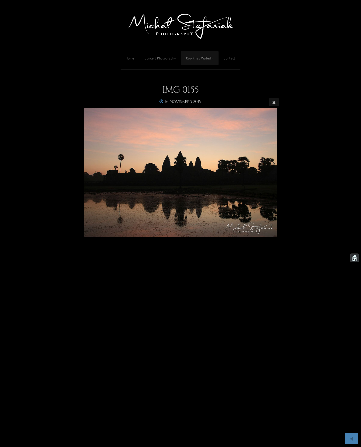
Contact (229, 58)
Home (130, 58)
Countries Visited (198, 58)
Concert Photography (160, 58)
